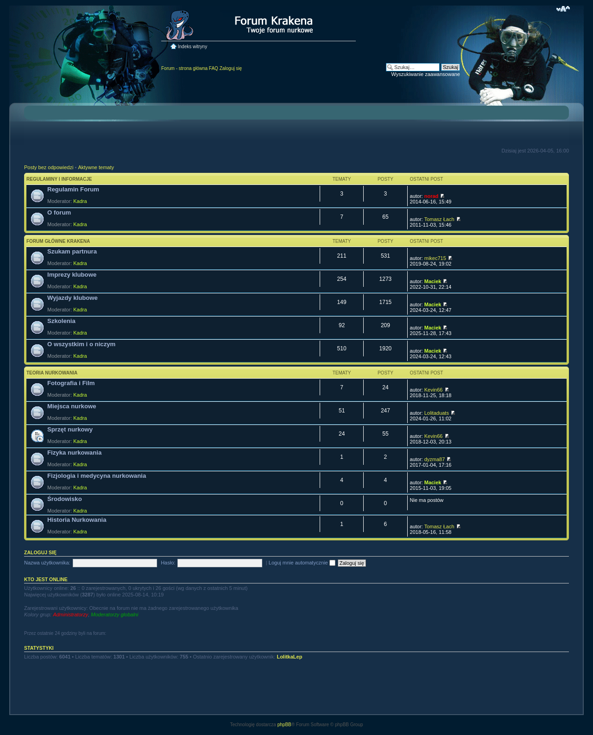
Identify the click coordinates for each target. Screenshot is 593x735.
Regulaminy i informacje (59, 179)
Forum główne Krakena (58, 241)
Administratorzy (70, 614)
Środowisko (64, 498)
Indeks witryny (192, 46)
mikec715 (435, 258)
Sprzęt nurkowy (70, 429)
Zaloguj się (231, 68)
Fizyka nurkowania (74, 452)
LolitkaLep (289, 656)
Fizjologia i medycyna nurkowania (96, 475)
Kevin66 (433, 390)
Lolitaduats (436, 413)
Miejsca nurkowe (71, 406)
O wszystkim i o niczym (81, 344)
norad (431, 196)
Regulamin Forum (73, 189)
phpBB (284, 724)
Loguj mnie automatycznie (302, 562)
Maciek (433, 281)
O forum (59, 212)
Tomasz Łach (439, 219)
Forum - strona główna (184, 68)
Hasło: (168, 562)
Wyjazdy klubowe (72, 297)
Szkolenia (61, 320)
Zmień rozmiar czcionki (563, 9)
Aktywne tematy (96, 167)
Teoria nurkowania (51, 372)
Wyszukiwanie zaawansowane (425, 74)
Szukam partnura (72, 251)
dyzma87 (434, 459)
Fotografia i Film (71, 383)
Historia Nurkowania (77, 519)
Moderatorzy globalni (114, 614)
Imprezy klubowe (71, 274)
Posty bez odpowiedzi (48, 167)
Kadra (80, 201)
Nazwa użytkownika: (47, 562)
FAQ (213, 68)
